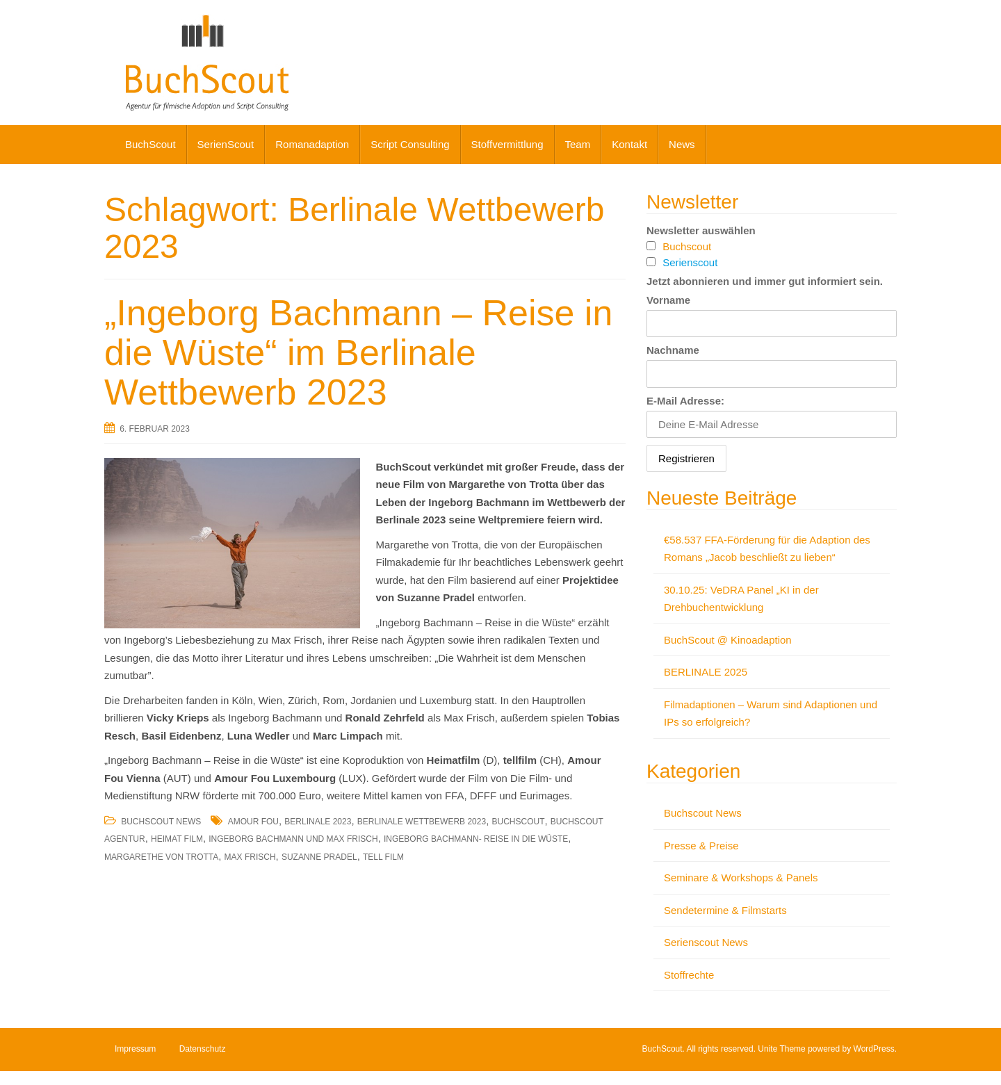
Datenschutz (202, 1049)
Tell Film (383, 857)
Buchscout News (161, 821)
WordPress (874, 1049)
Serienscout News (706, 942)
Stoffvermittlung (507, 144)
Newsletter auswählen (701, 230)
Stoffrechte (689, 975)
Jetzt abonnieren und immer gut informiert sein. (764, 281)
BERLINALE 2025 (705, 672)
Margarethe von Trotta (161, 857)
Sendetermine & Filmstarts (725, 910)
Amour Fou (253, 821)
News (682, 144)
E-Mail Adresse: (685, 401)
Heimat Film (177, 839)
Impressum (135, 1049)
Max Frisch (250, 857)
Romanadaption (312, 144)
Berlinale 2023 (317, 821)
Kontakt (629, 144)
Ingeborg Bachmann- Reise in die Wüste (476, 839)
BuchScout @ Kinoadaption (728, 640)
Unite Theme (781, 1049)
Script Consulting (410, 144)
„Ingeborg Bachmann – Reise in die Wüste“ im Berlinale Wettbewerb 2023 (358, 352)
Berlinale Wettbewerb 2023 (421, 821)
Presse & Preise (701, 845)
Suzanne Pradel (319, 857)
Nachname (672, 350)
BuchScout (150, 144)
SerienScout (225, 144)
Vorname (668, 300)
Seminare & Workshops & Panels (741, 877)
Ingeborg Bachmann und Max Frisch (293, 839)
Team (578, 144)
